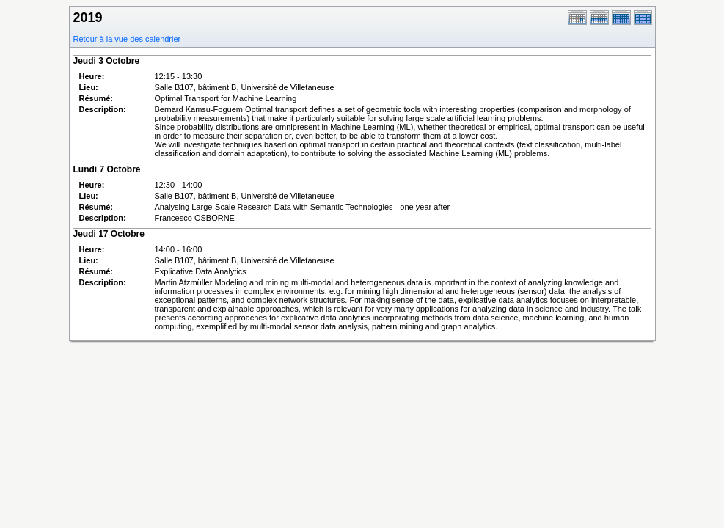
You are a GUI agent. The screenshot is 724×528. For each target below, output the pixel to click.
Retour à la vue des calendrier (127, 38)
